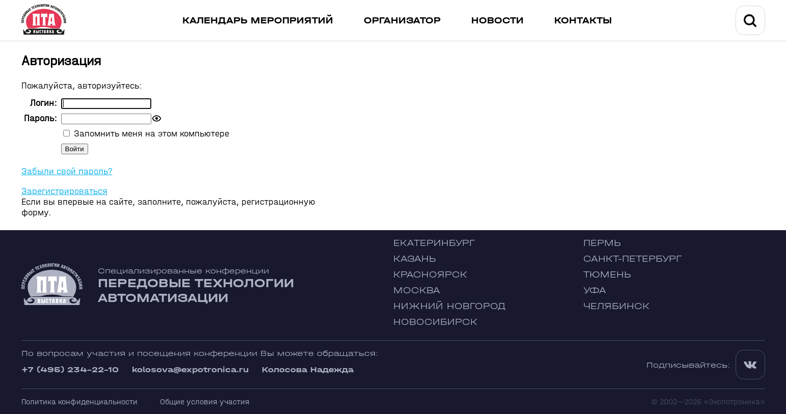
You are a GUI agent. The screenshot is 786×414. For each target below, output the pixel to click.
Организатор (402, 20)
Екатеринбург (434, 243)
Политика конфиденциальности (79, 401)
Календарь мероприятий (257, 20)
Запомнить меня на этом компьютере (150, 133)
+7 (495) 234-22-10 (70, 369)
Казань (414, 259)
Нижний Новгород (449, 306)
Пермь (602, 243)
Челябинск (616, 306)
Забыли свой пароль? (67, 171)
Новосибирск (435, 322)
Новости (497, 20)
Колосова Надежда (308, 369)
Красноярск (430, 274)
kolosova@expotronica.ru (190, 369)
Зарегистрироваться (64, 191)
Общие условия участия (205, 401)
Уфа (594, 290)
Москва (416, 290)
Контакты (583, 20)
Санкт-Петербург (632, 259)
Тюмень (607, 274)
